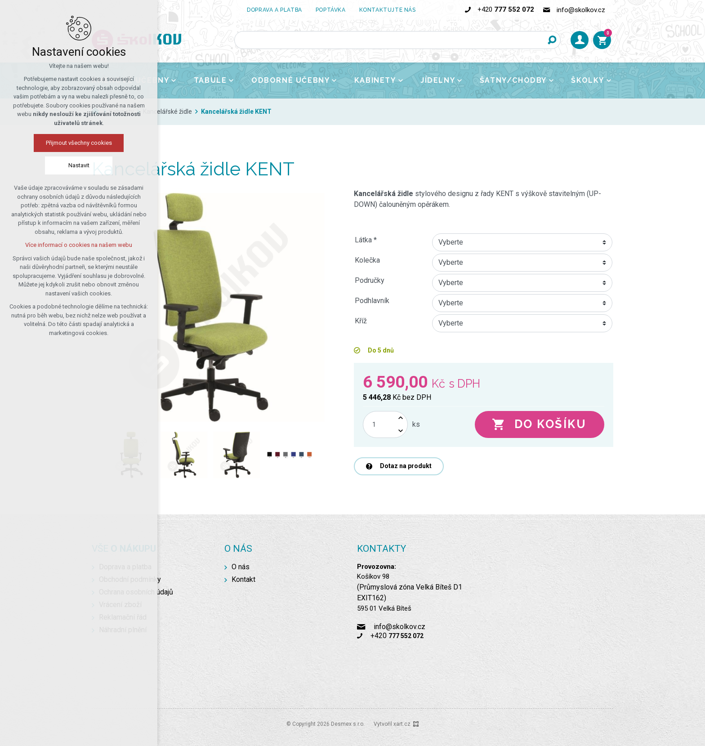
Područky (369, 280)
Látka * (366, 240)
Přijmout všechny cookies (79, 142)
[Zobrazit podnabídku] (173, 80)
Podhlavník (372, 300)
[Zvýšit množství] (400, 417)
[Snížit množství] (400, 431)
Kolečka (367, 260)
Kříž (361, 321)
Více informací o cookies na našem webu (78, 244)
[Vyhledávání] (551, 40)
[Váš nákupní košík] (602, 40)
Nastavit (78, 165)
